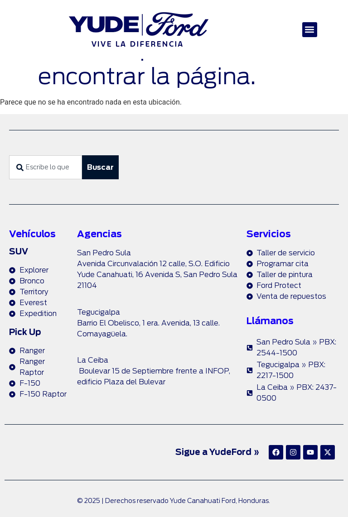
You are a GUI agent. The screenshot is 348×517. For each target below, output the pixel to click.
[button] (309, 29)
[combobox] (45, 167)
